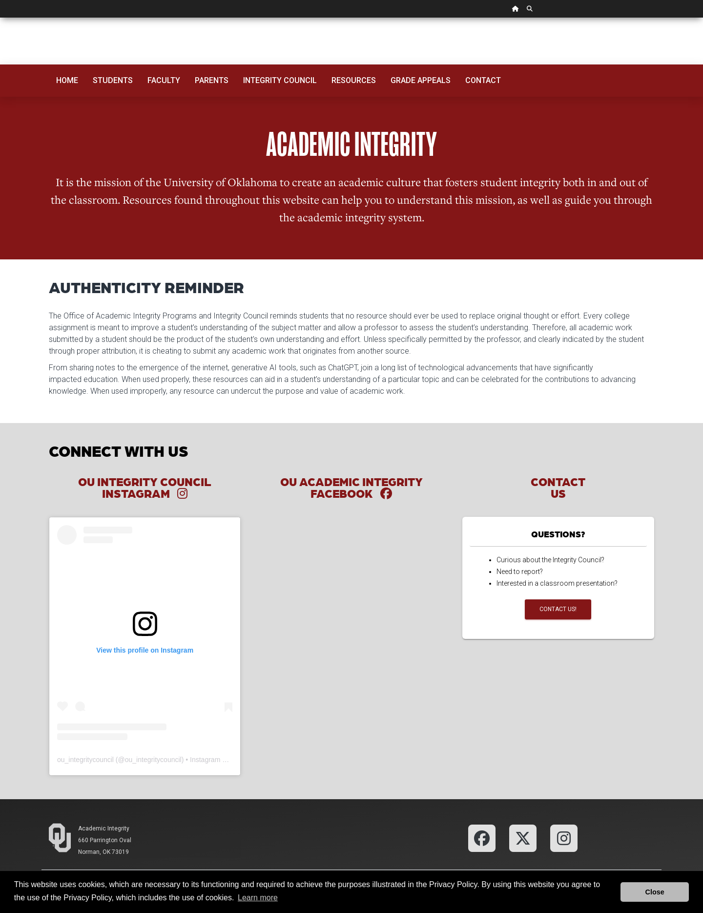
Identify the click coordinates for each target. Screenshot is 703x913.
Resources (353, 80)
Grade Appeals (421, 80)
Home (67, 80)
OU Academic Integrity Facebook (351, 487)
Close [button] (654, 892)
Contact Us (558, 487)
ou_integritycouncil (85, 760)
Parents (211, 80)
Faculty (163, 80)
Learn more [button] (258, 897)
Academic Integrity (103, 828)
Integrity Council (280, 80)
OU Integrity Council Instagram (144, 487)
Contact (483, 80)
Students (113, 80)
